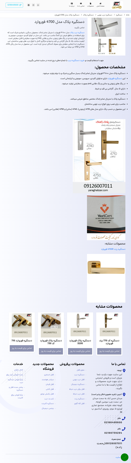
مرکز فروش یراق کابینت (17, 397)
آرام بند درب (49, 398)
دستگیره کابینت (48, 403)
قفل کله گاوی (79, 403)
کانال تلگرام (18, 370)
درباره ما (71, 5)
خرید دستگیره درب (76, 60)
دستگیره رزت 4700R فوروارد (113, 249)
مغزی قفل (80, 370)
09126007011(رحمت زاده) (109, 446)
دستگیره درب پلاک (77, 32)
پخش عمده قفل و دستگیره (16, 389)
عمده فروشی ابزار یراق (14, 374)
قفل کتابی (50, 389)
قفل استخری (49, 374)
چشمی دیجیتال (48, 408)
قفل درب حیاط (78, 394)
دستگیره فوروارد (115, 78)
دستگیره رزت (79, 398)
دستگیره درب (79, 374)
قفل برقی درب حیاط (76, 389)
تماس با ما (80, 5)
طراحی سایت (120, 457)
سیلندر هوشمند (48, 379)
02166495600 (113, 423)
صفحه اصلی (100, 5)
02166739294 (113, 433)
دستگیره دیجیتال (77, 384)
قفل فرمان (50, 384)
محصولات (90, 5)
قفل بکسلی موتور (47, 394)
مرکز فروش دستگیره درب (15, 381)
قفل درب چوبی (78, 379)
